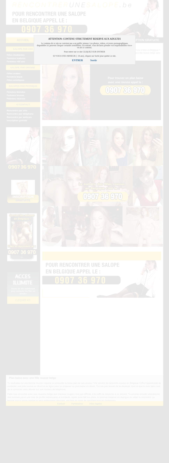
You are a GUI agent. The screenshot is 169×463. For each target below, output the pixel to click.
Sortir (93, 60)
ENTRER (77, 60)
